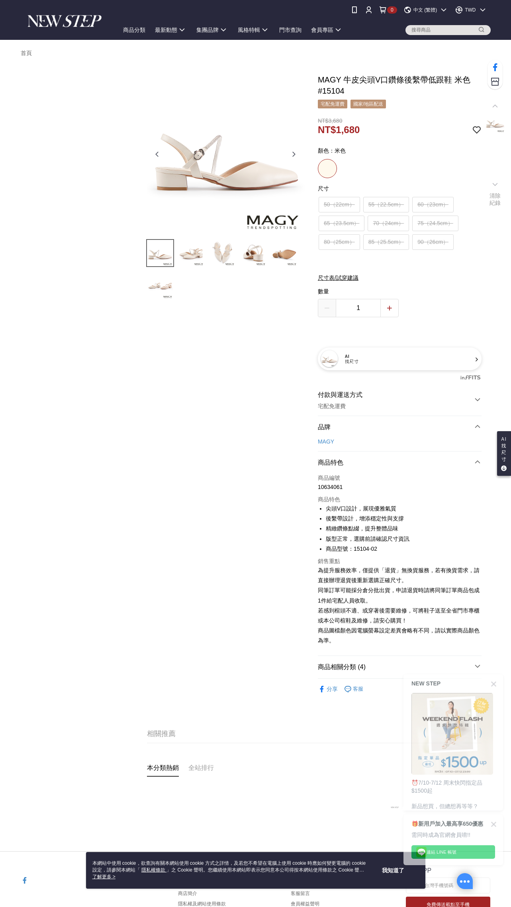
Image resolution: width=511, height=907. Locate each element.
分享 (328, 689)
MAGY (326, 441)
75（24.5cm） (435, 223)
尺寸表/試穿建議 (338, 278)
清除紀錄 (495, 199)
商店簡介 (187, 893)
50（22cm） (339, 204)
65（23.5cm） (341, 223)
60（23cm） (432, 204)
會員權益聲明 (305, 904)
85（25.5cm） (386, 242)
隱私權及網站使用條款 (202, 904)
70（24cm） (388, 223)
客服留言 (300, 893)
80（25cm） (339, 242)
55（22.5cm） (386, 204)
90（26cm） (432, 242)
